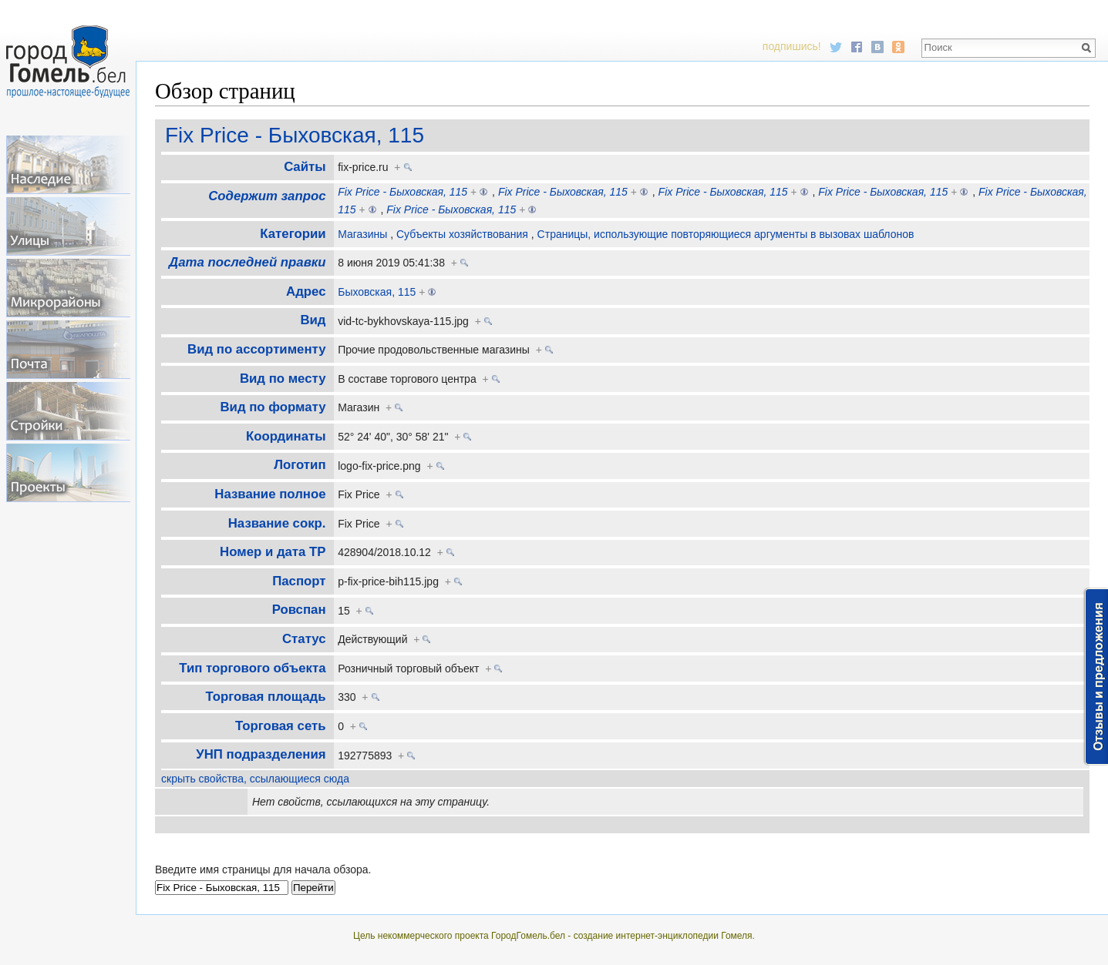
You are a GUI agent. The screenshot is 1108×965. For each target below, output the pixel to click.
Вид (312, 320)
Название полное (269, 494)
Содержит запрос (266, 196)
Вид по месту (283, 378)
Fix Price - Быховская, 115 (294, 135)
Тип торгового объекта (252, 668)
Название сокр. (277, 523)
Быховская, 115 (377, 292)
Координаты (286, 436)
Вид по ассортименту (256, 349)
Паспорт (298, 581)
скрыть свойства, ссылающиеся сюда (255, 778)
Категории (292, 233)
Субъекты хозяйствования (462, 234)
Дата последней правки (247, 262)
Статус (304, 639)
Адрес (305, 291)
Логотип (299, 464)
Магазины (362, 234)
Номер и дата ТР (272, 551)
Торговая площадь (265, 696)
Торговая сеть (280, 726)
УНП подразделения (260, 754)
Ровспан (299, 609)
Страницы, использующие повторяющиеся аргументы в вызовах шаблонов (725, 234)
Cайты (304, 166)
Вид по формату (272, 407)
